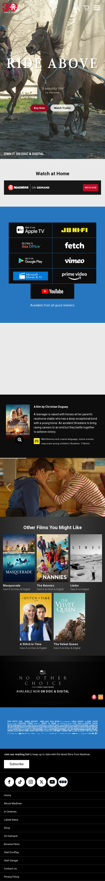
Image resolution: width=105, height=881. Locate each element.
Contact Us (10, 868)
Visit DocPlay (11, 852)
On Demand (10, 836)
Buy (39, 107)
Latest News (11, 819)
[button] (8, 487)
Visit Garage (11, 860)
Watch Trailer (62, 107)
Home (7, 795)
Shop (7, 827)
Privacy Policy (11, 876)
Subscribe (17, 764)
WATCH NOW (90, 188)
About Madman (13, 803)
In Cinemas (10, 811)
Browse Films (11, 844)
